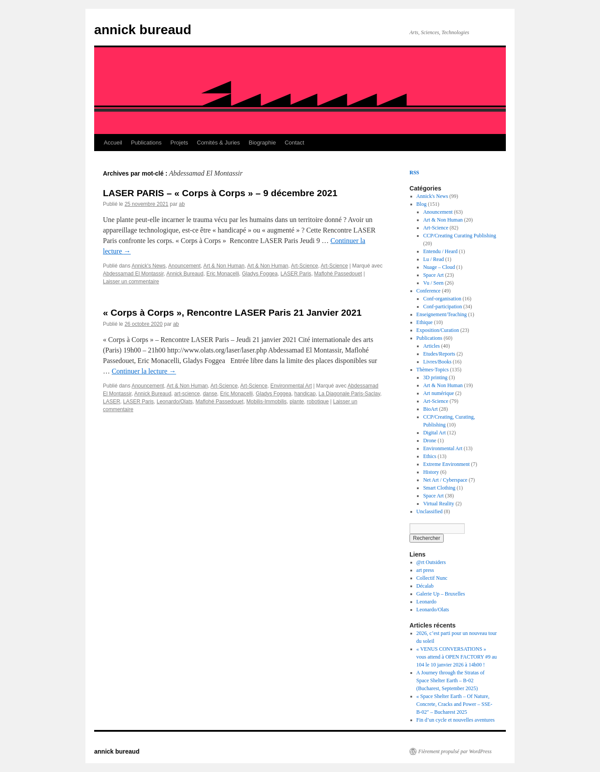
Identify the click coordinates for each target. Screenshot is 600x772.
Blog (421, 204)
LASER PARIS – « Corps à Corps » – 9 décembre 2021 (220, 193)
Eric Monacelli (222, 274)
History (431, 472)
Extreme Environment (446, 464)
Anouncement (184, 266)
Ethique (424, 322)
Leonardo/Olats (175, 401)
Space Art (433, 275)
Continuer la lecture (144, 371)
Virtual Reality (438, 504)
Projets (179, 142)
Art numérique (438, 393)
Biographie (262, 142)
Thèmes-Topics (432, 370)
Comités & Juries (218, 142)
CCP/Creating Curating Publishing (459, 236)
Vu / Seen (433, 283)
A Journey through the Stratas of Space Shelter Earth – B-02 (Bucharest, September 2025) (450, 680)
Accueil (113, 142)
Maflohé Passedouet (338, 274)
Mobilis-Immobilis (267, 401)
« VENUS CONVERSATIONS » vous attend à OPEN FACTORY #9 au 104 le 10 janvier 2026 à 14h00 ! (456, 657)
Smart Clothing (439, 488)
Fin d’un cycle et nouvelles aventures (455, 720)
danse (210, 394)
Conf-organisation (442, 299)
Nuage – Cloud (439, 267)
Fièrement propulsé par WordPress (454, 751)
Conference (428, 291)
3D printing (435, 377)
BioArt (430, 409)
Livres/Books (437, 362)
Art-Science (304, 266)
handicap (305, 394)
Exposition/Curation (437, 330)
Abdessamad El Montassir (133, 274)
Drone (429, 440)
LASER (111, 401)
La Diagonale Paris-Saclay (349, 394)
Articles (431, 346)
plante (296, 401)
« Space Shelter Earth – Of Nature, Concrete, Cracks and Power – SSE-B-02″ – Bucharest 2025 (454, 704)
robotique (318, 401)
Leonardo (426, 602)
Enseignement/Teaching (441, 314)
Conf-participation (442, 306)
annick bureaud (142, 29)
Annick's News (148, 266)
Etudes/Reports (439, 354)
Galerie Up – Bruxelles (440, 594)
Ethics (429, 456)
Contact (294, 142)
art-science (187, 394)
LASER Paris (296, 274)
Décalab (425, 586)
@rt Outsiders (431, 562)
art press (425, 570)
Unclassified (429, 511)
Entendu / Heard (440, 251)
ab (181, 204)
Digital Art (434, 433)
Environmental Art (291, 386)
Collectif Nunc (432, 578)
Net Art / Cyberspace (445, 480)
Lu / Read (433, 259)
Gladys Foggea (260, 274)
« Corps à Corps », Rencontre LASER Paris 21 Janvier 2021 (232, 312)
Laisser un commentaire (131, 281)
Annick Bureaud (185, 274)
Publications (146, 142)
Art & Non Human (223, 266)
